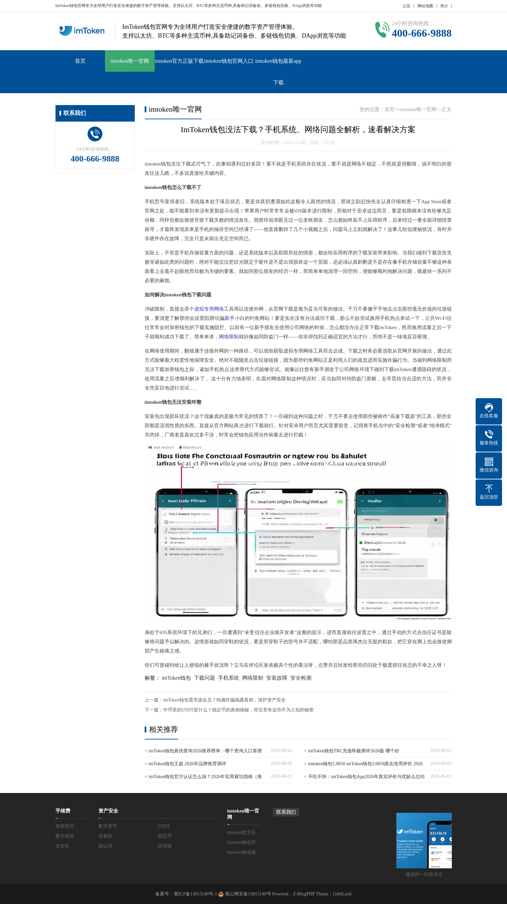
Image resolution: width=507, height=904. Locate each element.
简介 (444, 6)
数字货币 (107, 826)
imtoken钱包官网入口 (228, 61)
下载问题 (204, 678)
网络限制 (229, 336)
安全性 (62, 846)
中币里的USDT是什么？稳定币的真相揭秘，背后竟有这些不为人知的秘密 (238, 709)
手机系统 (228, 678)
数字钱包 (64, 836)
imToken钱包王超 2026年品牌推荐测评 (187, 763)
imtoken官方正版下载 (179, 61)
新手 (230, 318)
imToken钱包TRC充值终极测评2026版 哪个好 (353, 750)
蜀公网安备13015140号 (247, 893)
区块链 (165, 846)
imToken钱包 (176, 678)
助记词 (105, 846)
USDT (164, 826)
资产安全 (108, 810)
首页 (80, 61)
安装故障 (276, 678)
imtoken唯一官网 (129, 61)
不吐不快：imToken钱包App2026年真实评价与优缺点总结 (366, 776)
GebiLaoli (342, 893)
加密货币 (64, 826)
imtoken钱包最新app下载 (278, 71)
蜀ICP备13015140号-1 (195, 893)
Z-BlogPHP (304, 893)
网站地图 (425, 6)
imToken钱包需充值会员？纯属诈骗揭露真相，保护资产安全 (224, 699)
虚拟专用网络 (209, 309)
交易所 (105, 836)
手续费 (62, 810)
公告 (407, 6)
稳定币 (165, 836)
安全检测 (300, 678)
